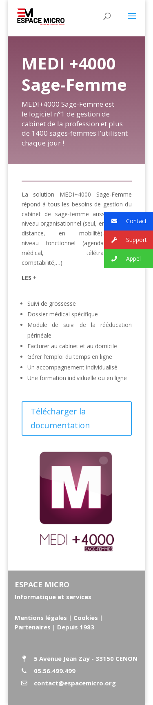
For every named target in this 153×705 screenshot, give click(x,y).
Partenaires (33, 627)
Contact (125, 221)
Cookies (85, 617)
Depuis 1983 (75, 627)
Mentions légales (41, 617)
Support (125, 240)
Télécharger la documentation (60, 418)
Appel (122, 259)
